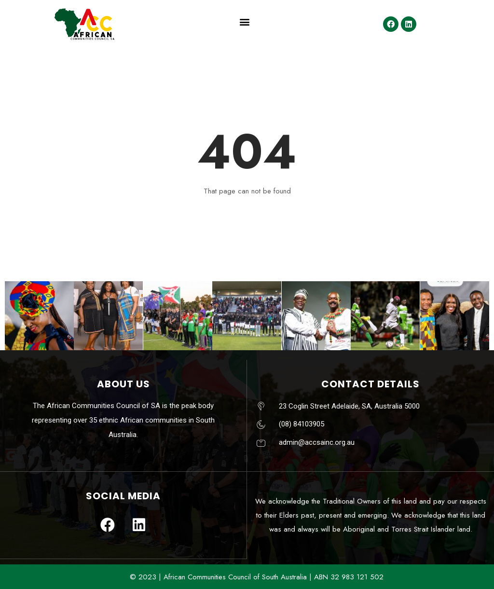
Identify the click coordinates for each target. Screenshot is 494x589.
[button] (244, 22)
